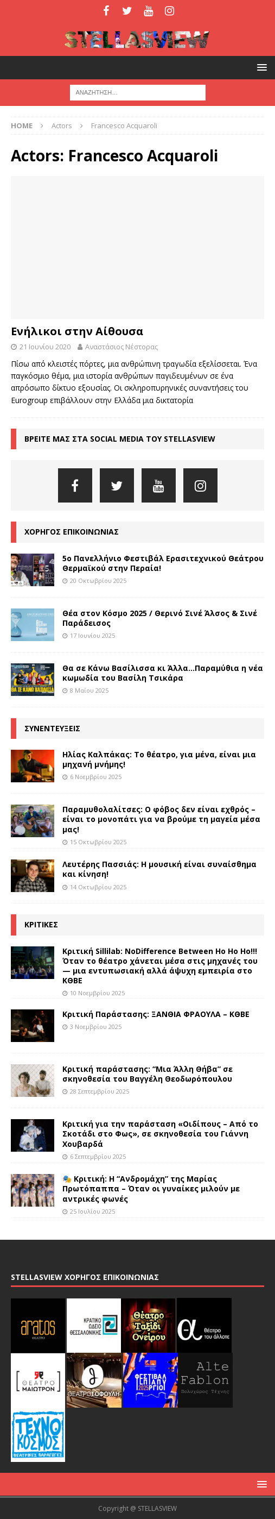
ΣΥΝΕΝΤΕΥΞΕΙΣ (52, 728)
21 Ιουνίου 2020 (45, 346)
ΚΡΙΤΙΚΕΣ (41, 924)
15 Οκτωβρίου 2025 (98, 842)
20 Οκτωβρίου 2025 (98, 580)
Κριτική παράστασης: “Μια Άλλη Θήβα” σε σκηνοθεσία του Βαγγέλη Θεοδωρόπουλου (147, 1074)
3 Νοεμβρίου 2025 (95, 1026)
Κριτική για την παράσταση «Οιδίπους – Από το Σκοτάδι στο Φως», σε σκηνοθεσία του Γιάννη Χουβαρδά (160, 1133)
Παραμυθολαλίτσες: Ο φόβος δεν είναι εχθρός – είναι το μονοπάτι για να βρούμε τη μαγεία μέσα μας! (161, 819)
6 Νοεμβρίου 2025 (95, 777)
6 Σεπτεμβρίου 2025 (98, 1156)
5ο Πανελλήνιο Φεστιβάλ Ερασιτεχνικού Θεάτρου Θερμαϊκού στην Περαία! (163, 563)
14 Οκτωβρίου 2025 (98, 887)
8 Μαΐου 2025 (89, 690)
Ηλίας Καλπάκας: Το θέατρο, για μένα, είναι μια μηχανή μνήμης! (159, 759)
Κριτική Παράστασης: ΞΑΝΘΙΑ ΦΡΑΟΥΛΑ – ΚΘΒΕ (156, 1014)
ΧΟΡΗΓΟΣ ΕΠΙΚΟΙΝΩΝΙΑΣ (71, 531)
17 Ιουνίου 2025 (92, 635)
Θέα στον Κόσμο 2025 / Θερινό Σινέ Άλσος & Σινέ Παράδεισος (159, 618)
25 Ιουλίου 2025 (92, 1211)
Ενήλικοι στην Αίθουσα (77, 331)
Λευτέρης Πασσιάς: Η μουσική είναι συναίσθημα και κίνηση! (159, 869)
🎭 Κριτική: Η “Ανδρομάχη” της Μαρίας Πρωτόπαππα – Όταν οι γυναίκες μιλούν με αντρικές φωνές (151, 1188)
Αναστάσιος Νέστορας (121, 346)
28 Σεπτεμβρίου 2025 (99, 1091)
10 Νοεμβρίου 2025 (97, 993)
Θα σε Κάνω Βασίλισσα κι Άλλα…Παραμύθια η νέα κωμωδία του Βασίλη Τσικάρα (162, 673)
